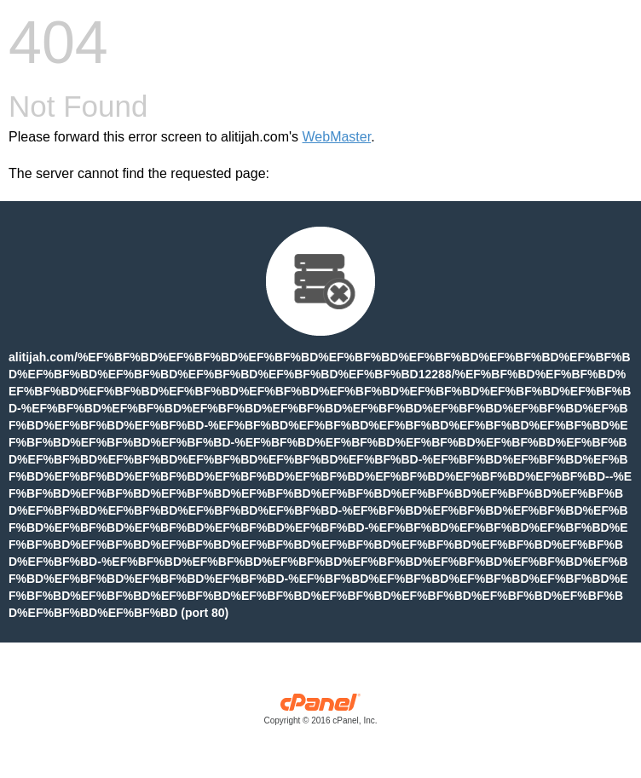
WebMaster (337, 137)
